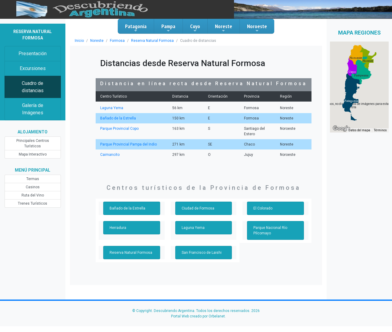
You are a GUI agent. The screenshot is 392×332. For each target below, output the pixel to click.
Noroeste (257, 28)
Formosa (117, 41)
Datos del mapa (359, 130)
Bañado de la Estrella (118, 118)
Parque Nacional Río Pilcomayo (270, 230)
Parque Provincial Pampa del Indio (128, 144)
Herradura (118, 228)
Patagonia (136, 28)
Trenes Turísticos (32, 203)
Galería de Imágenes (32, 109)
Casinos (33, 187)
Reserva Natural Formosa (152, 41)
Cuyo (195, 28)
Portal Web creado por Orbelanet (198, 316)
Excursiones (33, 68)
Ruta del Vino (32, 195)
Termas (32, 179)
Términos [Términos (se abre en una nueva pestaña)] (380, 130)
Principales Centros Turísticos (32, 143)
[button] (351, 101)
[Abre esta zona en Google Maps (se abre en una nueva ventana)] (341, 128)
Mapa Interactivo (33, 154)
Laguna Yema (111, 108)
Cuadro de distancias (33, 86)
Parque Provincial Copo (119, 128)
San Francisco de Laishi (202, 252)
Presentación (32, 53)
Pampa (168, 28)
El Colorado (262, 208)
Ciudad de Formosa (198, 208)
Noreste (223, 28)
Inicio (79, 41)
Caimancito (110, 155)
